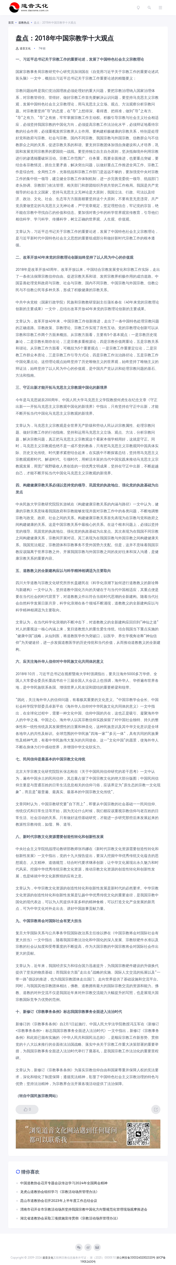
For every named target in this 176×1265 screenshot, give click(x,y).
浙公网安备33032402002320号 (135, 1257)
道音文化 (23, 48)
